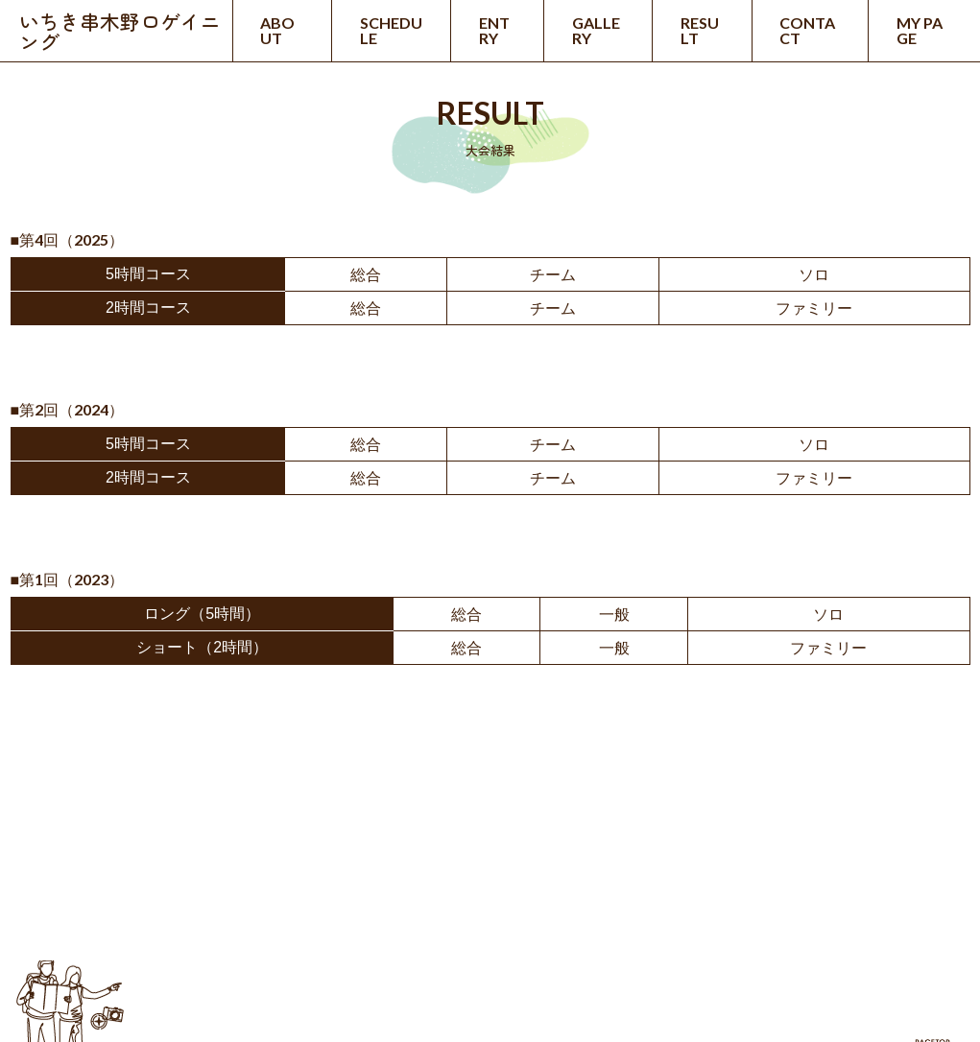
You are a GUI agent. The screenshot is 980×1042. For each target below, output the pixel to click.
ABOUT (277, 30)
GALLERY (596, 30)
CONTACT (807, 30)
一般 (614, 614)
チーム (553, 275)
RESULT (700, 30)
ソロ (814, 275)
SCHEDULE (391, 30)
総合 (365, 275)
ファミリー (814, 308)
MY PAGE (919, 30)
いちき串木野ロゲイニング (120, 31)
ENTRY (494, 30)
